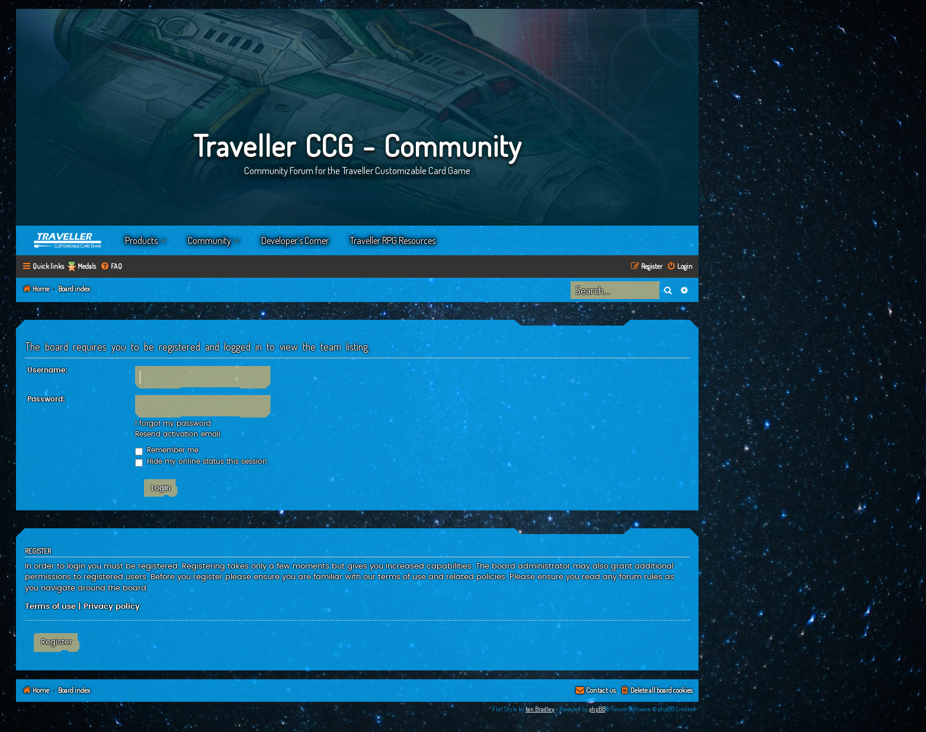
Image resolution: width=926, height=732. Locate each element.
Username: (47, 370)
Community (209, 240)
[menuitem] (111, 267)
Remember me (166, 450)
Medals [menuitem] (87, 266)
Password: (46, 399)
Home (68, 240)
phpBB (597, 709)
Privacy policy (112, 606)
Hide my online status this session (201, 461)
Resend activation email (177, 434)
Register (56, 642)
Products (141, 240)
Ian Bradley (540, 709)
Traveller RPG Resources (392, 240)
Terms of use (50, 606)
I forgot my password (173, 423)
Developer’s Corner (295, 240)
